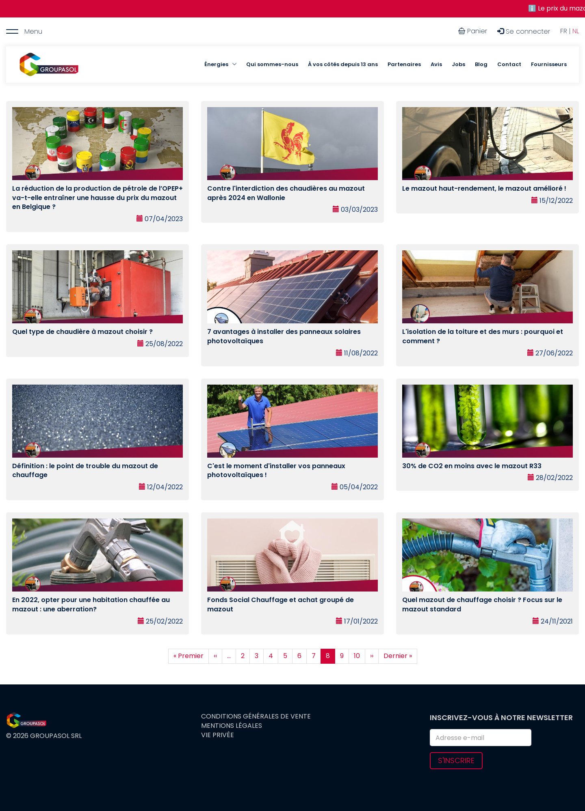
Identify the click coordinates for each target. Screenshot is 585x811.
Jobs (458, 64)
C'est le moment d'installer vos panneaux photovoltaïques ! (276, 470)
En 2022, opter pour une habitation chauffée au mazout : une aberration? (91, 604)
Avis (436, 64)
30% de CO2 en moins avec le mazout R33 (472, 466)
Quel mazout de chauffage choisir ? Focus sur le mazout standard (482, 604)
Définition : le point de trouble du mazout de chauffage (85, 470)
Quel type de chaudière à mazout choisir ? (82, 331)
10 (359, 655)
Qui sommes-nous (272, 64)
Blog (481, 64)
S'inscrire (456, 760)
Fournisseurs (549, 64)
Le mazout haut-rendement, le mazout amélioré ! (484, 188)
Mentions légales (231, 725)
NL (575, 31)
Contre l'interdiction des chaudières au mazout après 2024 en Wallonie (286, 193)
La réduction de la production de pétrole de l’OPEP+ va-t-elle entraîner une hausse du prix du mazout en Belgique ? (97, 198)
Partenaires (404, 64)
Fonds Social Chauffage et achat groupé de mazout (280, 604)
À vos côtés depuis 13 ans (343, 64)
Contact (509, 64)
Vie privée (217, 735)
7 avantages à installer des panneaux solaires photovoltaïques (284, 336)
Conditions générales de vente (256, 716)
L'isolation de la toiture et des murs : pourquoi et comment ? (482, 336)
